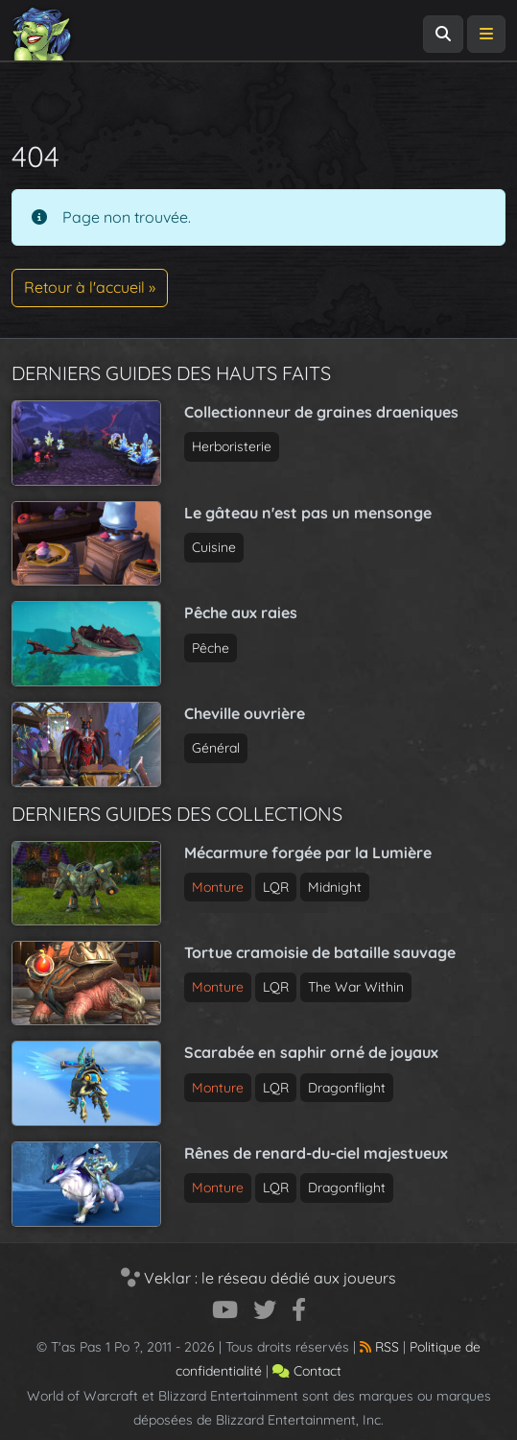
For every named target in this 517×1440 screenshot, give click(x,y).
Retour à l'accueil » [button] (89, 287)
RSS (379, 1347)
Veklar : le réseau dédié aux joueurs (258, 1277)
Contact (306, 1371)
